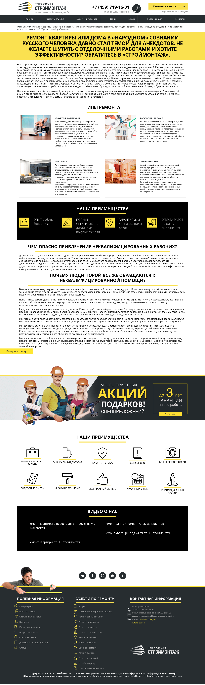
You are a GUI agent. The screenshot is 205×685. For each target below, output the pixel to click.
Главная (26, 19)
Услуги (29, 27)
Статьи (22, 648)
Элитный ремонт (149, 162)
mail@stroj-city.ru (147, 619)
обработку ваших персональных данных (113, 676)
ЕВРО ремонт (61, 162)
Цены (110, 19)
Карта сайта (138, 623)
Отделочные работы (30, 617)
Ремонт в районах (88, 637)
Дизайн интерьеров (84, 19)
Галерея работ (152, 18)
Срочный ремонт (87, 648)
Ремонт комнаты (87, 643)
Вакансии (24, 622)
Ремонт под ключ (88, 627)
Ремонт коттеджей (88, 658)
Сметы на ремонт (28, 637)
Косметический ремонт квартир (95, 612)
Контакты (177, 18)
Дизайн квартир (87, 663)
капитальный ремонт (151, 118)
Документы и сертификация (33, 643)
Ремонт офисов (87, 653)
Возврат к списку (16, 351)
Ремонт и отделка (52, 19)
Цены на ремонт (27, 612)
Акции (129, 19)
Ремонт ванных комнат (91, 617)
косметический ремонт (67, 118)
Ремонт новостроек (89, 622)
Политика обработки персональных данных (158, 676)
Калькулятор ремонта (30, 627)
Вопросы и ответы (28, 632)
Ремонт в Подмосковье (91, 632)
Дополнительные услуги (91, 668)
